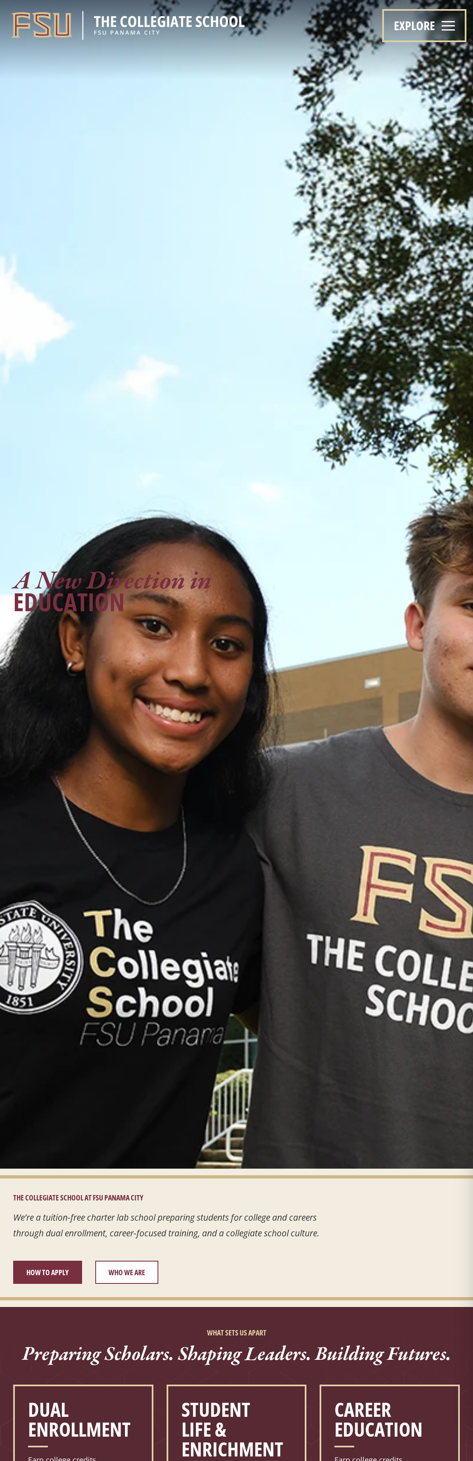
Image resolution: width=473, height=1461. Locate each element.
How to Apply (47, 1272)
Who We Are (126, 1272)
